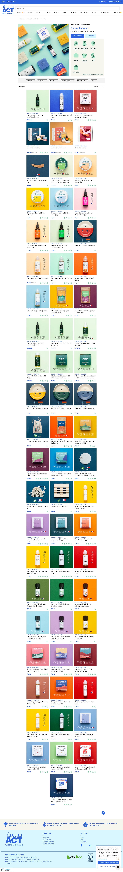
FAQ (81, 840)
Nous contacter (115, 2)
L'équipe (46, 838)
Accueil (21, 19)
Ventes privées (105, 12)
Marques (29, 19)
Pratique (84, 833)
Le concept (103, 2)
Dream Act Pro (48, 843)
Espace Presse (48, 841)
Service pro (11, 2)
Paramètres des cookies (108, 866)
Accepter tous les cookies (108, 863)
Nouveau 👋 (118, 12)
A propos (47, 833)
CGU (82, 838)
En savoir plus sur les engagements (93, 74)
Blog (3, 2)
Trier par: (21, 86)
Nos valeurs (47, 840)
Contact (83, 841)
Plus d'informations (102, 859)
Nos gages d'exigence (14, 855)
